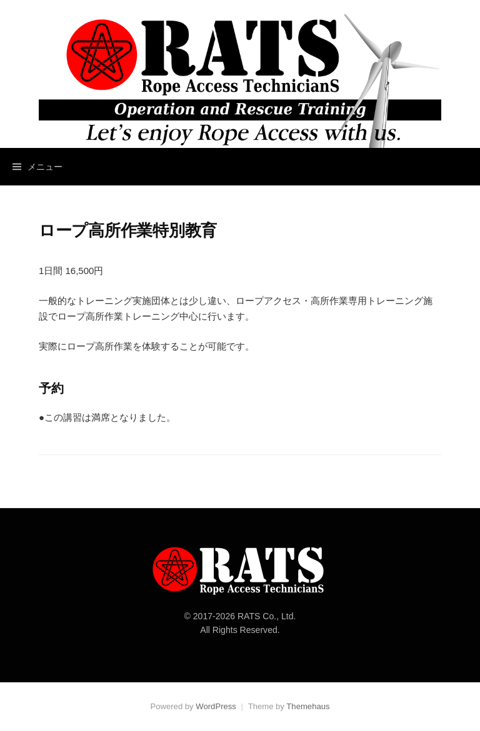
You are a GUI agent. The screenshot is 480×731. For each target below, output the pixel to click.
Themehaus (307, 706)
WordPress (216, 706)
